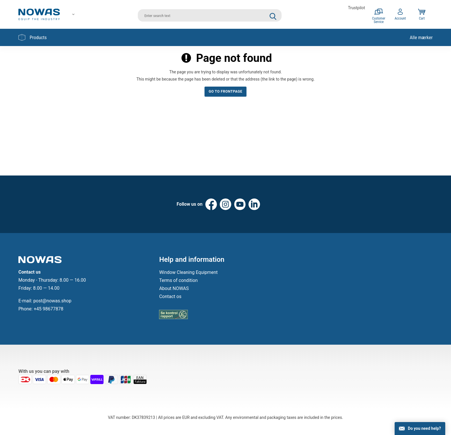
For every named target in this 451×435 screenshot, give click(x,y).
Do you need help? (424, 428)
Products (32, 37)
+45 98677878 (48, 309)
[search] (210, 14)
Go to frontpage (225, 91)
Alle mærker (421, 37)
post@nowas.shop (52, 301)
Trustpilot (356, 7)
